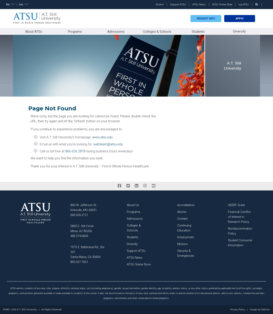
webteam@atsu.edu (108, 144)
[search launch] (256, 4)
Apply (240, 18)
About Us (133, 205)
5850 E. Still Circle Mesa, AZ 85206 (81, 228)
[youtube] (153, 185)
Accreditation (186, 205)
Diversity (239, 31)
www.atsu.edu (102, 137)
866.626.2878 (75, 151)
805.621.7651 (79, 262)
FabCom (265, 309)
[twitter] (128, 185)
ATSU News (199, 4)
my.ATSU (244, 4)
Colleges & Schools (157, 32)
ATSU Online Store (222, 4)
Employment (185, 237)
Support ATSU (178, 4)
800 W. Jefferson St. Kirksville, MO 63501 (83, 207)
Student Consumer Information (240, 243)
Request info (206, 18)
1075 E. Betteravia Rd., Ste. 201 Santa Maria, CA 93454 (87, 252)
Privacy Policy (237, 309)
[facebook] (119, 185)
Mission (182, 244)
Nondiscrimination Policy (240, 231)
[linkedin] (136, 185)
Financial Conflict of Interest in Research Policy (239, 217)
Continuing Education (184, 228)
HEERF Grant (236, 205)
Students (198, 32)
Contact (182, 219)
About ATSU (33, 32)
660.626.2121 (79, 215)
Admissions (116, 32)
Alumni (160, 4)
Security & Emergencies (185, 253)
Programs (75, 32)
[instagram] (145, 185)
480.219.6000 (79, 236)
